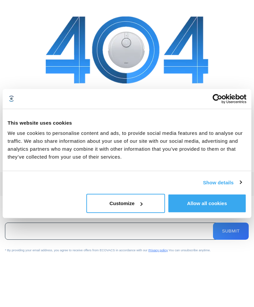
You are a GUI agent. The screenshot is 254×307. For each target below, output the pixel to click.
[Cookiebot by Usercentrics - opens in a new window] (217, 99)
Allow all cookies (207, 203)
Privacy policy (158, 250)
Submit (230, 231)
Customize (126, 203)
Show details (218, 182)
